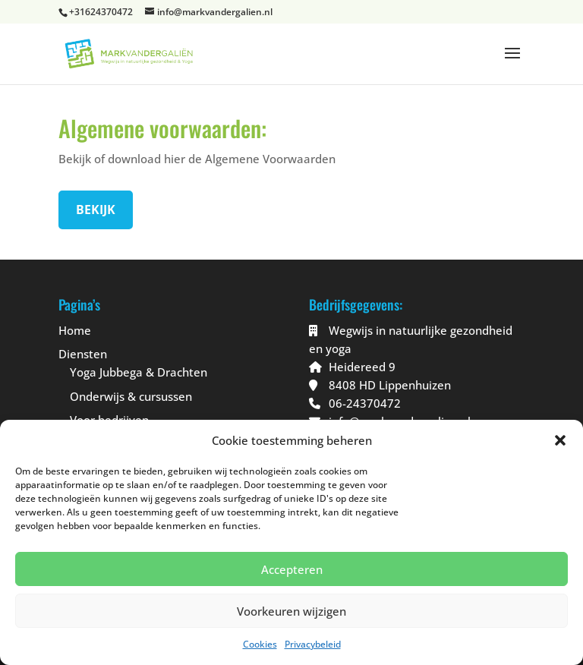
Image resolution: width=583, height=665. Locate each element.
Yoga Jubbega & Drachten (138, 372)
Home (74, 330)
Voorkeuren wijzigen (291, 611)
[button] (560, 440)
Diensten (82, 353)
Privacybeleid (313, 644)
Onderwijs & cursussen (131, 396)
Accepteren (292, 569)
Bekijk (95, 209)
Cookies (260, 644)
